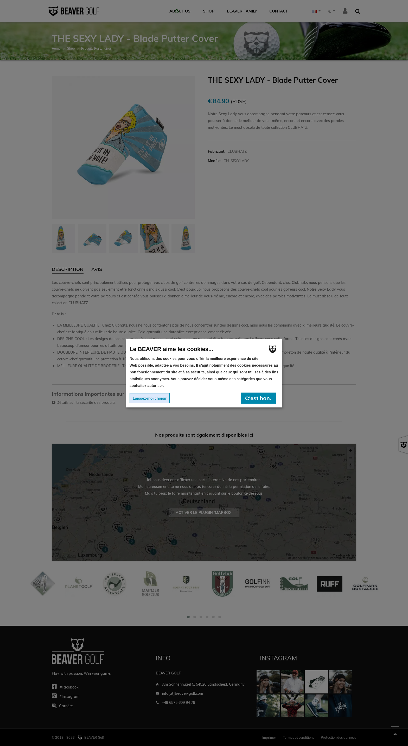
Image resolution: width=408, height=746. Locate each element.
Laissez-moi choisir (150, 398)
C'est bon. (258, 398)
